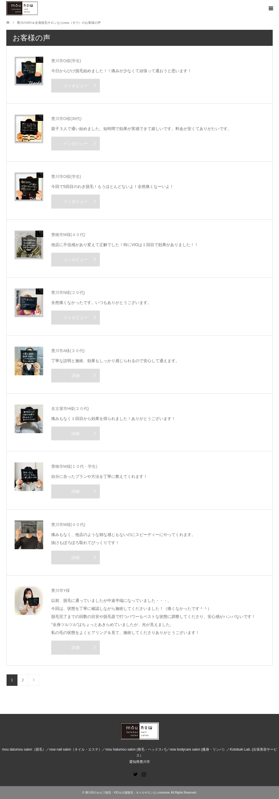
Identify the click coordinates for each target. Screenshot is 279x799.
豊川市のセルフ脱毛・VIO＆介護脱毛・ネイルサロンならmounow (127, 792)
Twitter (135, 774)
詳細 (76, 375)
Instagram (144, 774)
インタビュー (76, 85)
